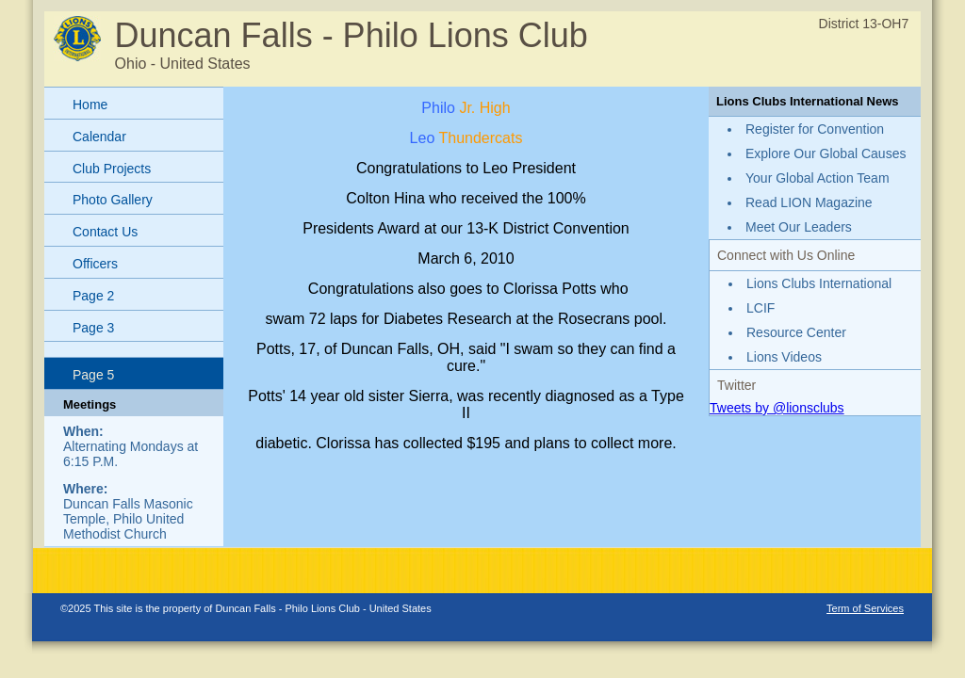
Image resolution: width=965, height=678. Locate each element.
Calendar (99, 136)
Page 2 (93, 295)
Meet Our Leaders (798, 226)
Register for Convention (814, 129)
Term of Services (865, 608)
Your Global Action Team (817, 178)
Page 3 (93, 327)
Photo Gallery (113, 199)
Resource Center (796, 332)
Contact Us (105, 231)
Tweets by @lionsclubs (777, 407)
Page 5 (93, 374)
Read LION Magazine (809, 202)
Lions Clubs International (818, 283)
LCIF (760, 307)
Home (90, 104)
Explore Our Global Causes (825, 153)
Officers (95, 263)
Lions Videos (784, 356)
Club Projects (112, 168)
